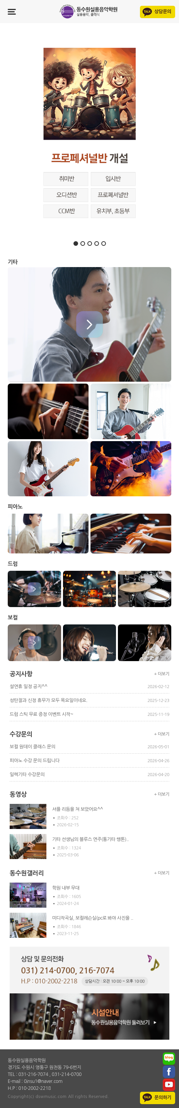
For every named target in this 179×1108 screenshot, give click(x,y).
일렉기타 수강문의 (27, 774)
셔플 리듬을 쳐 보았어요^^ (77, 809)
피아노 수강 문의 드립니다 (35, 760)
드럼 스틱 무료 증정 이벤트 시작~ (41, 714)
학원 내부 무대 (65, 888)
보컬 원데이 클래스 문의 (32, 746)
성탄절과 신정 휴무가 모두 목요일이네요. (48, 700)
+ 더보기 (162, 674)
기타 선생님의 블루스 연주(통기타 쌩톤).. (90, 839)
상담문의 (162, 11)
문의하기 (162, 1097)
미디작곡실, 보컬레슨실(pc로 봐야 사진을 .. (92, 918)
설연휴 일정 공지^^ (28, 686)
